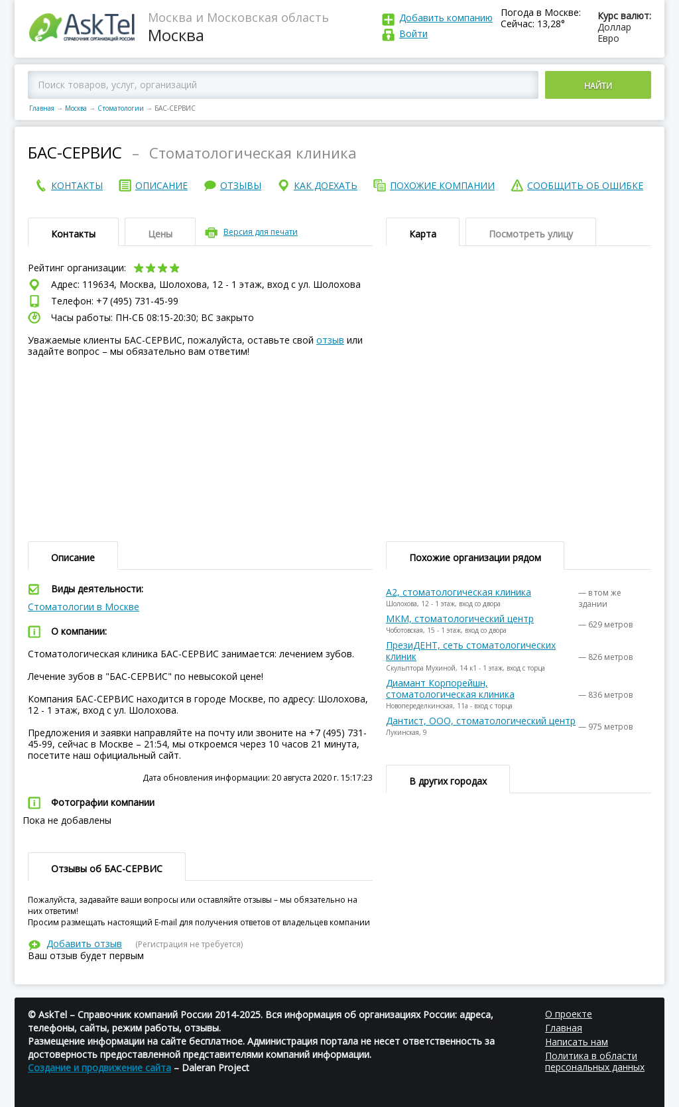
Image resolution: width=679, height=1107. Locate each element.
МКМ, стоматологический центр (460, 618)
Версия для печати (260, 231)
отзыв (330, 340)
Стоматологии (120, 108)
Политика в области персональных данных (595, 1061)
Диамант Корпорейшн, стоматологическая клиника (450, 688)
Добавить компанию (446, 17)
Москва (76, 108)
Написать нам (576, 1041)
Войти (413, 33)
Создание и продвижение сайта (99, 1067)
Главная (41, 108)
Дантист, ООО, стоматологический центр (481, 720)
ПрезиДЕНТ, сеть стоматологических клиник (471, 651)
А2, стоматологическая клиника (458, 592)
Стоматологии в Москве (83, 606)
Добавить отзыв (84, 943)
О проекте (568, 1014)
